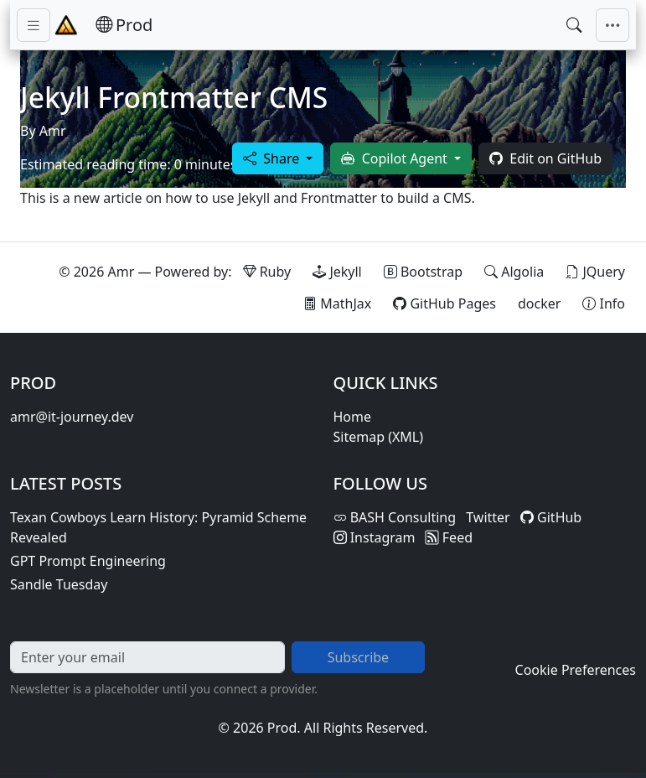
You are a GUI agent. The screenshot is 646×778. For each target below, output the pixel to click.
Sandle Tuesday (58, 584)
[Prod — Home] (124, 25)
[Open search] (574, 25)
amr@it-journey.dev (71, 416)
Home (352, 416)
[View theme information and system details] (603, 303)
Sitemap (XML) (378, 437)
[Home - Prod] (66, 25)
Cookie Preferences (575, 670)
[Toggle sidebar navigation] (33, 25)
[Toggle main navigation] (612, 25)
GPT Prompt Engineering (88, 561)
